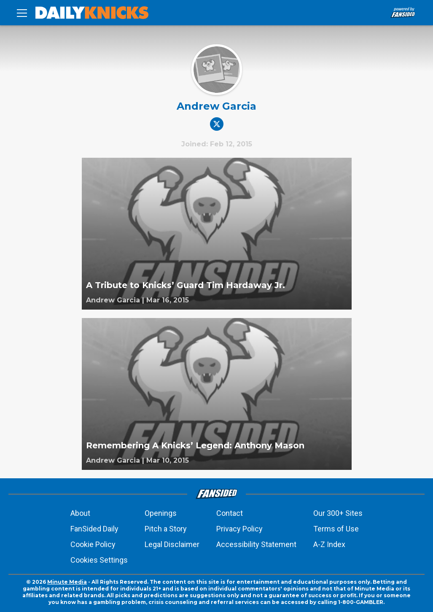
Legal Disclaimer (172, 544)
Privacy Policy (239, 528)
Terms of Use (336, 528)
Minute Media (67, 582)
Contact (229, 513)
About (80, 513)
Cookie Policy (93, 544)
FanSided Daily (94, 528)
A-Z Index (329, 544)
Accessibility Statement (256, 544)
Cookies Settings (99, 559)
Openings (161, 513)
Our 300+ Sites (338, 513)
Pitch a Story (166, 528)
